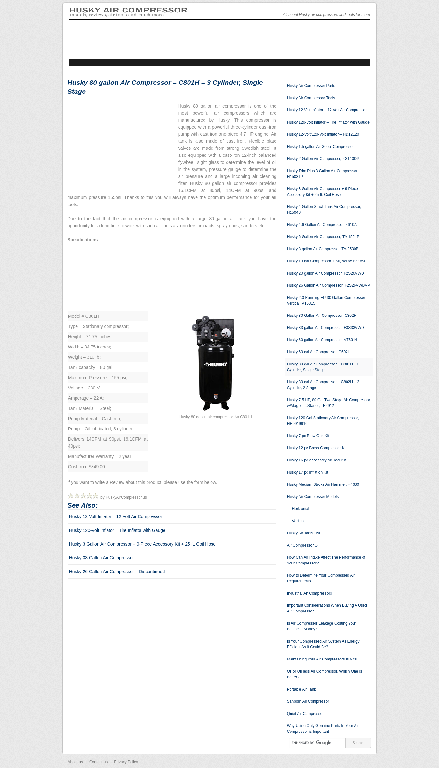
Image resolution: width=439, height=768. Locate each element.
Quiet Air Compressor (305, 713)
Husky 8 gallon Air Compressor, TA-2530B (323, 249)
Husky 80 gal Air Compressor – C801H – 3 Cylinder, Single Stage (323, 367)
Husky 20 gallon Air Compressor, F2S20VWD (325, 273)
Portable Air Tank (301, 689)
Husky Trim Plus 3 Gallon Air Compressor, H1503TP (322, 174)
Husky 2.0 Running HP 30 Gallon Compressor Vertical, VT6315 (326, 300)
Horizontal (300, 509)
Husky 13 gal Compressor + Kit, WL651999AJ (326, 261)
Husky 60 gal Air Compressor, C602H (319, 352)
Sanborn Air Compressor (308, 701)
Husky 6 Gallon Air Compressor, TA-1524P (323, 237)
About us (75, 762)
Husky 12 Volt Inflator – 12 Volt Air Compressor (115, 516)
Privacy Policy (126, 762)
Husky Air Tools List (303, 533)
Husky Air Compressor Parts (311, 86)
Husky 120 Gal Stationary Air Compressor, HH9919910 (323, 421)
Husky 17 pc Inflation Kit (307, 472)
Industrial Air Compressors (309, 593)
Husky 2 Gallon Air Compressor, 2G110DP (323, 158)
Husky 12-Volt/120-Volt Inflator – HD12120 (323, 134)
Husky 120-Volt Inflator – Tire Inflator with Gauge (117, 530)
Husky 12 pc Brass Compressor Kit (317, 448)
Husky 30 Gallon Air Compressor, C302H (321, 315)
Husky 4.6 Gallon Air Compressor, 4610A (322, 224)
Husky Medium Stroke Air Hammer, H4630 (323, 484)
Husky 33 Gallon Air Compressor (101, 557)
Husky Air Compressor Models (313, 496)
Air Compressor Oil (303, 545)
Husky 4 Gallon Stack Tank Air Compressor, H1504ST (324, 209)
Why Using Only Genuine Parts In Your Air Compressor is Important (323, 729)
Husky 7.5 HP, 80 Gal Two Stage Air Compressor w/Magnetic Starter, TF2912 (328, 403)
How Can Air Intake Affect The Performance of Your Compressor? (326, 560)
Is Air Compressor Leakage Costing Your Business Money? (321, 626)
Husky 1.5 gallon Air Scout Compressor (320, 146)
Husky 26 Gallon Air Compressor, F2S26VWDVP (328, 285)
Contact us (98, 762)
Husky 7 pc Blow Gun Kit (308, 436)
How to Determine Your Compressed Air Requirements (321, 578)
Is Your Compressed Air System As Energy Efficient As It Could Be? (323, 644)
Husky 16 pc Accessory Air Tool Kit (316, 460)
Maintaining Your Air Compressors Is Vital (322, 659)
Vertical (298, 521)
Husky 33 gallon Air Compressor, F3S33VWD (325, 327)
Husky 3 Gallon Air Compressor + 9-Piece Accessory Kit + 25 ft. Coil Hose (142, 544)
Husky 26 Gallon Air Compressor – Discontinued (117, 571)
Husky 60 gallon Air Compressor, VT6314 (322, 340)
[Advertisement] (121, 147)
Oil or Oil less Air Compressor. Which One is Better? (324, 674)
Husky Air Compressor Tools (311, 98)
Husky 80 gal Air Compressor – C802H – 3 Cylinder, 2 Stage (323, 385)
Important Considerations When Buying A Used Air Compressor (327, 608)
